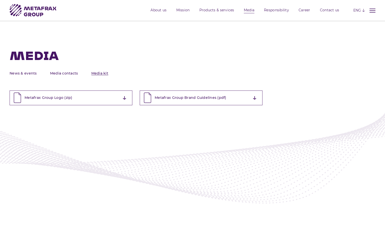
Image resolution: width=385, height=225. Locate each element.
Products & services (216, 10)
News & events (23, 73)
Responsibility (276, 10)
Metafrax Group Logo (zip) (69, 98)
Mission (183, 10)
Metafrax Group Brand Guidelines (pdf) (199, 98)
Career (304, 10)
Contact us (329, 10)
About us (158, 10)
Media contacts (64, 73)
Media (249, 10)
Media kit (99, 73)
